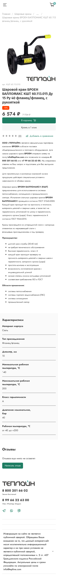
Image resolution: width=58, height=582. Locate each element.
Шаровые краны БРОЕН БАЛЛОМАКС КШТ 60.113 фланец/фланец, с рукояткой (29, 19)
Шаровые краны (22, 14)
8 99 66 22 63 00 (15, 500)
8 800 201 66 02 (15, 490)
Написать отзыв (13, 465)
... (37, 14)
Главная (6, 14)
